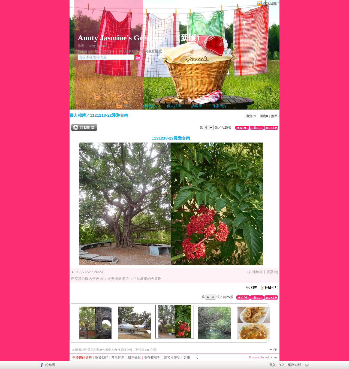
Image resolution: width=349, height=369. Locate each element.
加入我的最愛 (128, 51)
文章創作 (149, 106)
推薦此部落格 (105, 51)
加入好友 (84, 51)
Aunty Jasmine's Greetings (122, 38)
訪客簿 (196, 106)
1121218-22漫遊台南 (109, 115)
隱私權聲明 (172, 357)
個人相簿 (174, 106)
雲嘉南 (271, 272)
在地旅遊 (256, 272)
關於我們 (101, 357)
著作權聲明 (152, 357)
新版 (188, 38)
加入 (281, 365)
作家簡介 (219, 106)
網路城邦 (270, 4)
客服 (186, 357)
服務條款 (134, 357)
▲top (273, 349)
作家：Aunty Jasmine (92, 46)
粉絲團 (50, 365)
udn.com (271, 357)
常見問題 (118, 357)
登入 (272, 365)
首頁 (128, 106)
